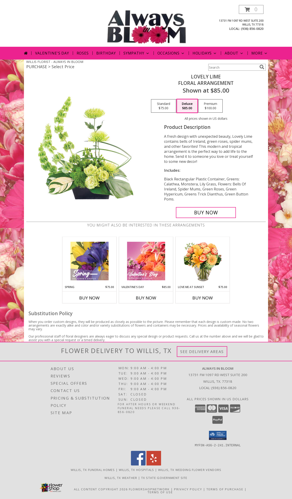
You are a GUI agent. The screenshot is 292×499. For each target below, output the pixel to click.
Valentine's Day (52, 53)
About (234, 53)
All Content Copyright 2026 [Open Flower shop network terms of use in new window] (101, 489)
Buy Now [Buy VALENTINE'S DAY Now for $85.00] (146, 298)
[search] (262, 67)
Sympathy (136, 53)
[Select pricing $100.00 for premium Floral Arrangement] (210, 106)
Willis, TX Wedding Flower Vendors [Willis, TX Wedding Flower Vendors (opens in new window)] (190, 470)
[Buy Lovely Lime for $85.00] (206, 212)
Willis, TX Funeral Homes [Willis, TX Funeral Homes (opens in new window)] (93, 470)
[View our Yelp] (153, 464)
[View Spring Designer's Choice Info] (89, 261)
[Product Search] (233, 67)
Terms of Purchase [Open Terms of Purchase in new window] (224, 489)
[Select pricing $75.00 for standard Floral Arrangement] (163, 106)
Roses (83, 53)
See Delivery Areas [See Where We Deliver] (202, 351)
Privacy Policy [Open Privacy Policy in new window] (188, 489)
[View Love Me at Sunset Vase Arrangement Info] (203, 261)
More (259, 53)
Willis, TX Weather (120, 478)
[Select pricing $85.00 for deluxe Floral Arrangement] (187, 106)
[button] (251, 9)
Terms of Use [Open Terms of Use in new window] (160, 492)
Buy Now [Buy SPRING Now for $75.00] (89, 298)
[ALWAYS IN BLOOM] (146, 26)
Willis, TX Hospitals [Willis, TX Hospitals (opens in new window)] (136, 470)
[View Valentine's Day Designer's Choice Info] (146, 261)
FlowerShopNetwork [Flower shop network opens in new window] (149, 489)
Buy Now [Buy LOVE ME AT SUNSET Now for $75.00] (202, 298)
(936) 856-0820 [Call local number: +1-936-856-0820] (252, 28)
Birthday (106, 53)
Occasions (171, 53)
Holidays (205, 53)
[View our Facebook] (138, 464)
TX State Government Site (164, 478)
